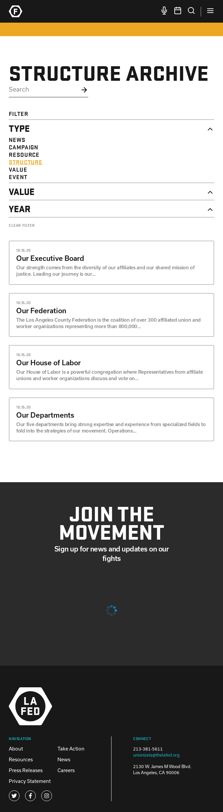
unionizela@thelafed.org (156, 755)
